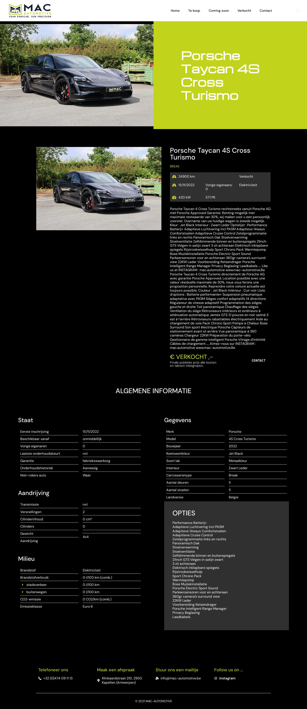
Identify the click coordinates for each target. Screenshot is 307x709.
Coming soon (219, 11)
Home (175, 11)
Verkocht (244, 11)
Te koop (194, 11)
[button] (298, 10)
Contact (266, 11)
